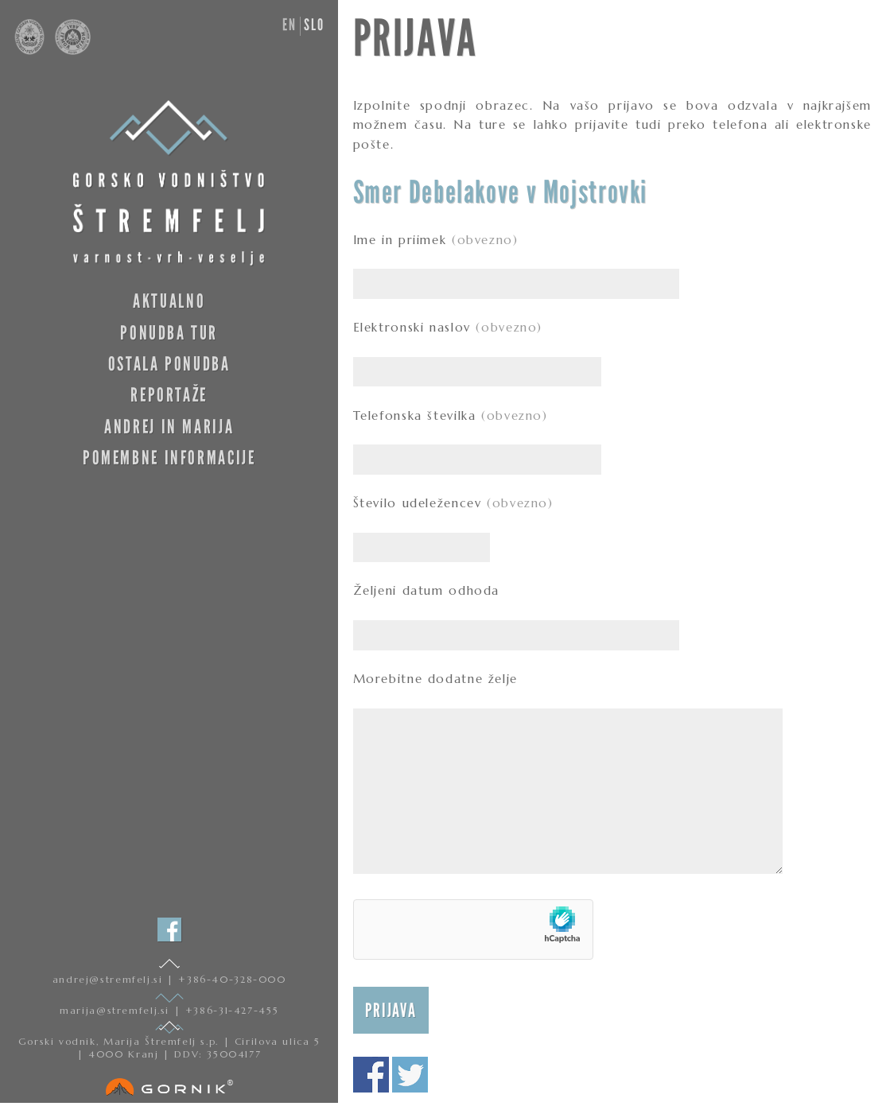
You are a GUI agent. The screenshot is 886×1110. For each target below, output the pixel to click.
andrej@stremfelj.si (109, 979)
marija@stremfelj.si (116, 1010)
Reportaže (169, 394)
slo (314, 24)
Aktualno (169, 300)
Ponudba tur (169, 332)
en (289, 24)
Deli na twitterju (410, 1075)
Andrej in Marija (169, 426)
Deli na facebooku (371, 1075)
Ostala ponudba (169, 363)
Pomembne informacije (169, 457)
